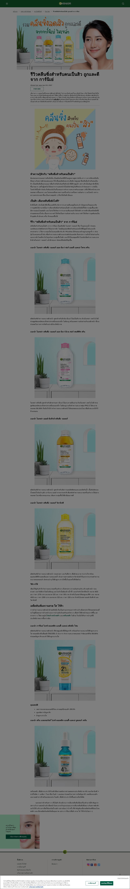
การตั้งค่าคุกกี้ (92, 883)
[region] (65, 882)
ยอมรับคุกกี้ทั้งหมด (106, 883)
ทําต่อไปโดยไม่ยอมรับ (123, 878)
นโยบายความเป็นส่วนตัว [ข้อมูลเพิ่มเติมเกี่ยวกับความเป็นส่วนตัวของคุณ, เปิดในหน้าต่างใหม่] (36, 887)
